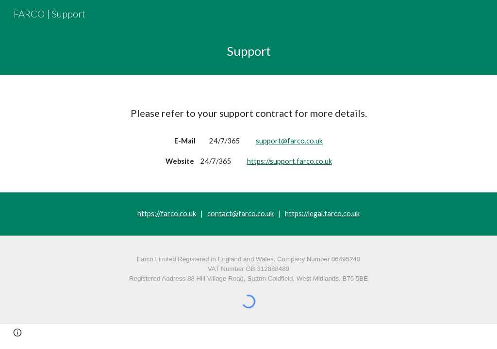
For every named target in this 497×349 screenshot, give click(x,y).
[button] (17, 332)
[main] (248, 51)
